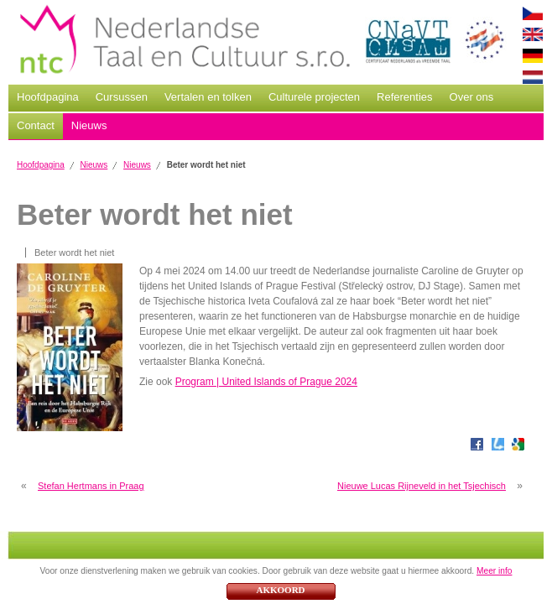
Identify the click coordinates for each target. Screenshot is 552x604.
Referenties (404, 97)
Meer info (494, 570)
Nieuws (89, 125)
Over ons (472, 97)
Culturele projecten (314, 97)
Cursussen (122, 97)
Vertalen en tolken (208, 97)
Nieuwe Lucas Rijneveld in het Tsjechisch (421, 486)
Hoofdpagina (48, 97)
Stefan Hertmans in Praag (91, 486)
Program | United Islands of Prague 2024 (266, 382)
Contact (36, 125)
